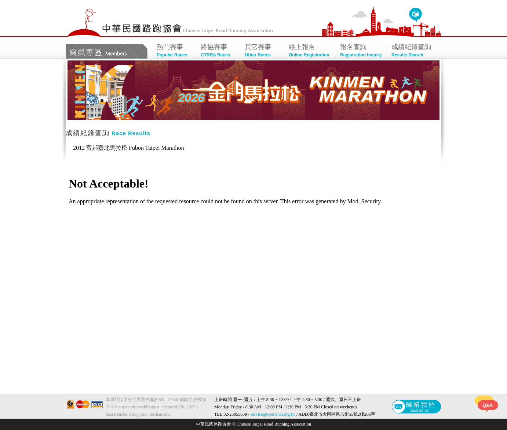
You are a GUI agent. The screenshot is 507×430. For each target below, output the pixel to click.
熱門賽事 (175, 51)
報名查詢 (362, 51)
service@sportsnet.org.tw (273, 414)
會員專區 (106, 51)
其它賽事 (263, 51)
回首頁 (415, 15)
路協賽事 (219, 51)
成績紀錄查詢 (413, 51)
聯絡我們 (416, 407)
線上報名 (311, 51)
